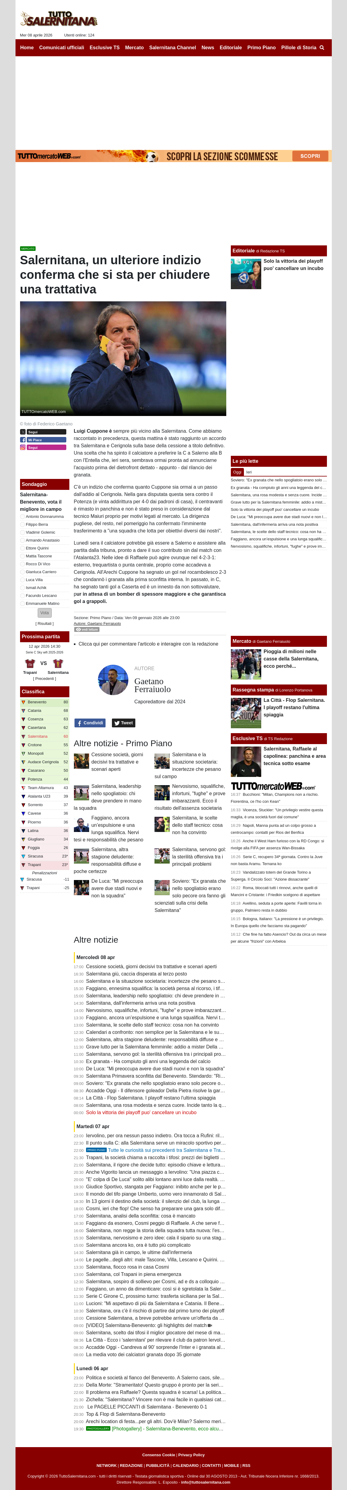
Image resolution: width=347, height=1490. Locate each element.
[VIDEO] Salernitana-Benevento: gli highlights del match (146, 1325)
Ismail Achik (36, 587)
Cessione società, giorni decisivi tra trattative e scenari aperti (117, 762)
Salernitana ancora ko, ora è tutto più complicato (138, 1245)
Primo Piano (100, 617)
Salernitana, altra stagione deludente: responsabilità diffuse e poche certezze (169, 1039)
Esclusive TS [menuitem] (105, 47)
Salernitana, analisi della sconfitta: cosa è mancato (140, 1215)
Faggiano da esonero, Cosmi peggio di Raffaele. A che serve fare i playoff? (166, 1223)
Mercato (242, 641)
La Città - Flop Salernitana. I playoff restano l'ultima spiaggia (151, 1097)
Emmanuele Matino (42, 603)
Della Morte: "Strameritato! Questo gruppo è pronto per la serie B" (157, 1385)
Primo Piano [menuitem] (261, 47)
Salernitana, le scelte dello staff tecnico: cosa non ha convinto (197, 825)
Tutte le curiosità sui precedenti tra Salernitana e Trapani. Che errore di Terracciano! (187, 1150)
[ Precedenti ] (44, 678)
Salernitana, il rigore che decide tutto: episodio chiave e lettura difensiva (163, 1164)
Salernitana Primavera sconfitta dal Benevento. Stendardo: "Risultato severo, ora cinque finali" (187, 1076)
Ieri (249, 472)
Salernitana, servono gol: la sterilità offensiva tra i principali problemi (199, 857)
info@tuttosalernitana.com (206, 1482)
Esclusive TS (248, 738)
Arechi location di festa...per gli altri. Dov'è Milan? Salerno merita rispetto (164, 1421)
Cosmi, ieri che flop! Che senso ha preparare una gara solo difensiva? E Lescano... (175, 1208)
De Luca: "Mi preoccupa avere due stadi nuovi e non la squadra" (117, 888)
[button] (45, 613)
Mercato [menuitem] (134, 47)
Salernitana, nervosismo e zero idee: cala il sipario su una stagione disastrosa (170, 1237)
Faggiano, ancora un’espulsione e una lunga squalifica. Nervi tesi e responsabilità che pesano (187, 1017)
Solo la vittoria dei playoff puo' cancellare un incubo (141, 1112)
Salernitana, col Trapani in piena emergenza (133, 1274)
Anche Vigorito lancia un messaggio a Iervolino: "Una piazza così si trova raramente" (177, 1172)
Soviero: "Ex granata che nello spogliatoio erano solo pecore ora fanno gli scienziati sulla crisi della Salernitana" (190, 895)
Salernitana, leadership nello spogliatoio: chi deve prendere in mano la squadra (171, 995)
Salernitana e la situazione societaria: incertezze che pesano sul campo (163, 981)
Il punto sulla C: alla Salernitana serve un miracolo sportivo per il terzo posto (168, 1142)
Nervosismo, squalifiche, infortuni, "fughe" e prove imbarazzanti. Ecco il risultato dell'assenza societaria (197, 1010)
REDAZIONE (131, 1465)
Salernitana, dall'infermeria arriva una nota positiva (140, 1003)
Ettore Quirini (37, 548)
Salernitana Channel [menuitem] (172, 47)
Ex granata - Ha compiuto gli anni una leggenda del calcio (148, 1061)
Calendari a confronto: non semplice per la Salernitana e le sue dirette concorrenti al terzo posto (189, 1032)
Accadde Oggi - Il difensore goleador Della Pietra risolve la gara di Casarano (168, 1090)
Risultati (45, 623)
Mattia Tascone (39, 556)
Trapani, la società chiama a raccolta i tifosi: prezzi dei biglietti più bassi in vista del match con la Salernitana (202, 1157)
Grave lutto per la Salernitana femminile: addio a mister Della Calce (158, 1046)
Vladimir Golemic (40, 532)
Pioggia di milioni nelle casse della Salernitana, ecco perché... (291, 659)
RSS (246, 1465)
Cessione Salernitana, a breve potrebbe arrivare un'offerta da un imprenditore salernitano (182, 1318)
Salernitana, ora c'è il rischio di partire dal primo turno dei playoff (155, 1310)
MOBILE (231, 1465)
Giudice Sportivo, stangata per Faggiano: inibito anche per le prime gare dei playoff (175, 1186)
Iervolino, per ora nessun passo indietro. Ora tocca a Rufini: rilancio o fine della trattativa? (182, 1135)
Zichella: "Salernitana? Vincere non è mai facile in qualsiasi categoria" (161, 1399)
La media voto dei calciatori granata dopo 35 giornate (143, 1354)
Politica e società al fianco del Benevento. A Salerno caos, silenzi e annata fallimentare (179, 1377)
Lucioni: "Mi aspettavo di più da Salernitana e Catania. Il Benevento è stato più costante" (181, 1303)
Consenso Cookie (158, 1455)
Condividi (90, 723)
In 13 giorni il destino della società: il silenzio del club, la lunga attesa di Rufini (169, 1201)
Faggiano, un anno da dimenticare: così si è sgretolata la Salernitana (160, 1288)
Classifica (33, 691)
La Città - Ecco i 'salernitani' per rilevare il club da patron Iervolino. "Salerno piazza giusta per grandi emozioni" (205, 1340)
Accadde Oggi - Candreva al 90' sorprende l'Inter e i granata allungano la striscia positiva (181, 1347)
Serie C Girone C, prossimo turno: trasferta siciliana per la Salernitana (161, 1296)
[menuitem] (322, 47)
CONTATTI (211, 1465)
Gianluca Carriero (41, 572)
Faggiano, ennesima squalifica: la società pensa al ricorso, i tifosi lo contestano (171, 988)
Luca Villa (34, 579)
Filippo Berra (37, 524)
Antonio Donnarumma (45, 516)
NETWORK (107, 1465)
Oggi (237, 472)
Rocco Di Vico (38, 564)
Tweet (123, 723)
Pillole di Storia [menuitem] (299, 47)
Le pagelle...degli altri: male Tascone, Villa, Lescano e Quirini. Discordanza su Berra (176, 1259)
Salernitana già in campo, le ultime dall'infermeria (139, 1252)
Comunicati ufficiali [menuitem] (61, 47)
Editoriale (244, 250)
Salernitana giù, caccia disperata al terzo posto (136, 973)
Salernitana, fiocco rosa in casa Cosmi (127, 1267)
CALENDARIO (186, 1465)
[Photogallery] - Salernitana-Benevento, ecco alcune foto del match (171, 1428)
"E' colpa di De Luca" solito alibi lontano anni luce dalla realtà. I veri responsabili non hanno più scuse (195, 1179)
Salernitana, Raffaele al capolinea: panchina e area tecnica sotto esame (295, 756)
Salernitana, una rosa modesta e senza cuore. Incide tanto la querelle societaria (172, 1105)
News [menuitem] (208, 47)
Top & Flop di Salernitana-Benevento (125, 1414)
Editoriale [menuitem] (231, 47)
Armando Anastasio (43, 540)
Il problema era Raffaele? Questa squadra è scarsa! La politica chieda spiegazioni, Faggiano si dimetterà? (200, 1392)
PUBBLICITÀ (158, 1465)
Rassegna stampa (253, 689)
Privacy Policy (191, 1455)
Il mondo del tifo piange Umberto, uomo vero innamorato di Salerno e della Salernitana (179, 1194)
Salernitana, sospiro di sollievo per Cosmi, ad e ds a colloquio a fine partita (166, 1281)
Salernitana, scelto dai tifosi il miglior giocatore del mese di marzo (156, 1332)
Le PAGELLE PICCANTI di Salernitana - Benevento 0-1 (146, 1406)
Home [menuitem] (27, 47)
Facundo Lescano (41, 595)
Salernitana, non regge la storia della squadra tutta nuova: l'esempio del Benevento (175, 1230)
